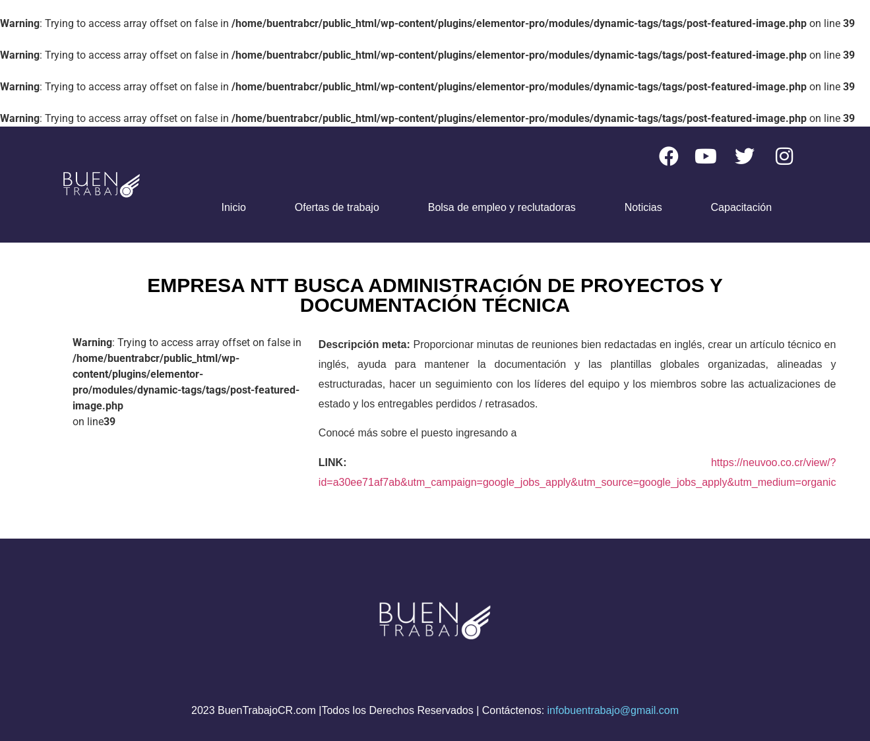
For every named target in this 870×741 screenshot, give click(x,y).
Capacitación (741, 207)
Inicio (234, 207)
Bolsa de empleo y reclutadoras (502, 207)
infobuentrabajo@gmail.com (613, 710)
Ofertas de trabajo (337, 207)
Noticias (643, 207)
